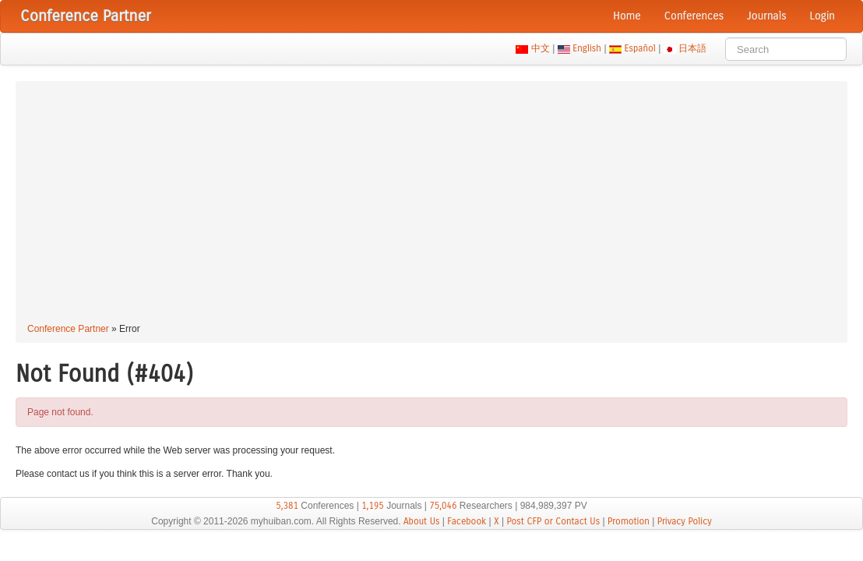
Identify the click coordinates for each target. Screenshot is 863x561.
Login (822, 16)
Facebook (466, 521)
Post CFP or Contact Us (553, 521)
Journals (766, 16)
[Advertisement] (431, 204)
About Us (421, 521)
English (587, 48)
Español (640, 48)
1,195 (372, 505)
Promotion (629, 521)
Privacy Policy (684, 521)
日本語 (693, 48)
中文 (540, 48)
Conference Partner (68, 328)
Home (627, 16)
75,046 (442, 505)
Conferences (694, 16)
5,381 (287, 505)
